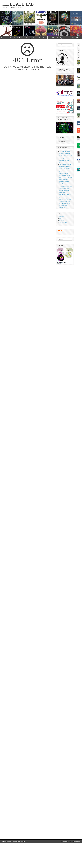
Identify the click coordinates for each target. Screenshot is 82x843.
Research (12, 38)
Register (61, 216)
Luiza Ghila (52, 38)
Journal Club (4, 38)
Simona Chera (42, 38)
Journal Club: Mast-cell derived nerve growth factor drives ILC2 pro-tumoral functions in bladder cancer (65, 168)
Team (35, 38)
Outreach (66, 38)
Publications (20, 38)
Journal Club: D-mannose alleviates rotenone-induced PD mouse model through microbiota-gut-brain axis (65, 190)
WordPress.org (63, 224)
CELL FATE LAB (18, 4)
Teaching (59, 38)
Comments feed (63, 222)
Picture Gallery (76, 38)
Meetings (28, 38)
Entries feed (62, 220)
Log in (60, 218)
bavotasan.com (77, 841)
